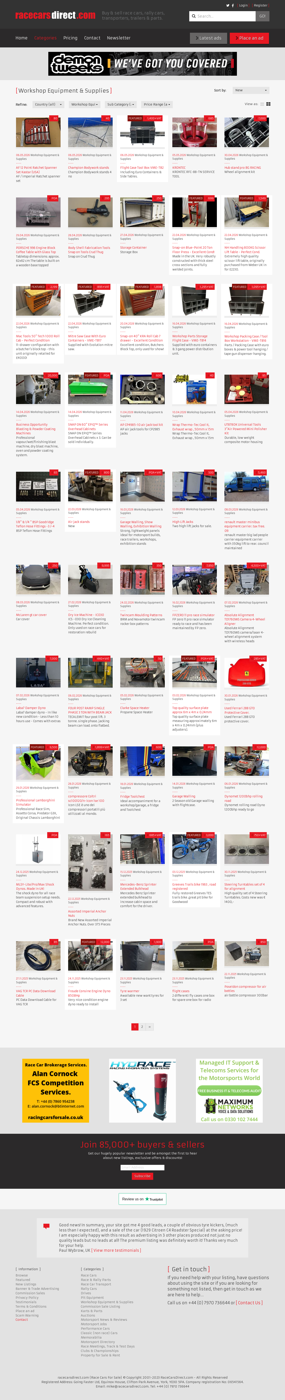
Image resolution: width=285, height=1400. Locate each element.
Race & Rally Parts (96, 1280)
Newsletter (118, 38)
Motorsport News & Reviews (104, 1320)
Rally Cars (89, 1289)
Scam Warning (27, 1315)
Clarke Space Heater (134, 708)
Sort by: (220, 90)
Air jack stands (79, 522)
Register (260, 5)
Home (22, 38)
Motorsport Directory (98, 1342)
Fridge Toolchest (132, 797)
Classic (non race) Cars (99, 1333)
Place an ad (249, 38)
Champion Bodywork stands (88, 168)
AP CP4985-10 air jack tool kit (141, 425)
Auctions (88, 1315)
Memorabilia (91, 1337)
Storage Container (133, 248)
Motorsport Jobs (94, 1324)
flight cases (180, 991)
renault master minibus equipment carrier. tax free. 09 (244, 526)
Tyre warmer (129, 991)
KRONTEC (178, 168)
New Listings (26, 1284)
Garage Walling (183, 796)
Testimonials (26, 1302)
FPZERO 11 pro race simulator (193, 615)
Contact (92, 38)
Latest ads (209, 38)
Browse (22, 1275)
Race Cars (89, 1275)
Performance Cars (95, 1329)
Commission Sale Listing (100, 1306)
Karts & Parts (91, 1311)
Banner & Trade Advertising (37, 1289)
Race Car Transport (96, 1284)
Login (243, 5)
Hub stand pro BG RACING (242, 168)
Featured (23, 1280)
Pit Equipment (92, 1298)
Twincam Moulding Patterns (141, 615)
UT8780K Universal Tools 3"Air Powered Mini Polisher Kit (245, 429)
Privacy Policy (27, 1298)
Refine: (21, 105)
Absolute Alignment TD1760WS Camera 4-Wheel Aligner (244, 619)
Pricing (70, 38)
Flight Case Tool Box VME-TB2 (142, 168)
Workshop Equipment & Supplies (107, 1302)
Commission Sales (30, 1293)
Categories (45, 38)
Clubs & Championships (100, 1351)
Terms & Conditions (31, 1306)
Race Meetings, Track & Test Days (108, 1346)
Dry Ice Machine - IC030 (86, 615)
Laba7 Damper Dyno (31, 708)
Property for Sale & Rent (100, 1355)
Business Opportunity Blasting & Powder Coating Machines (35, 429)
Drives (86, 1293)
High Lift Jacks (182, 522)
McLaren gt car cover (31, 615)
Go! (262, 16)
